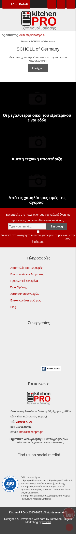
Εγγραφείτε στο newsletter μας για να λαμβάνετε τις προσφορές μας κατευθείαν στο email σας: (38, 220)
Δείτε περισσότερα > (33, 35)
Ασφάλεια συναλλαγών (24, 294)
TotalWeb (56, 519)
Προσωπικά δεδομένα (24, 280)
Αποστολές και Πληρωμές (26, 267)
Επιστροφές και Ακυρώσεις (27, 274)
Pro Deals (69, 514)
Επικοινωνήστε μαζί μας (25, 300)
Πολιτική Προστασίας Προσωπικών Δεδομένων (35, 238)
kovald (46, 522)
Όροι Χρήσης (18, 287)
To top (71, 528)
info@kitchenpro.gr (31, 432)
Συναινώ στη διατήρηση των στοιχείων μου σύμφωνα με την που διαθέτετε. (37, 236)
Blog (13, 307)
